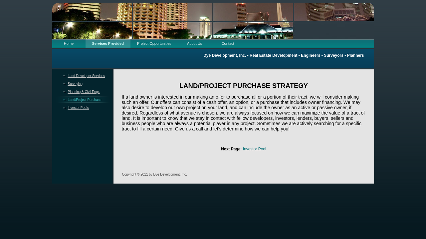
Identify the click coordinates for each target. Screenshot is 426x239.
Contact (228, 43)
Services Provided (108, 43)
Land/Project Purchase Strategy (85, 100)
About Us (194, 43)
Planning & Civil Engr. (84, 92)
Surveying (75, 84)
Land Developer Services (86, 76)
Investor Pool (254, 149)
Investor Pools (78, 108)
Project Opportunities (154, 43)
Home (69, 43)
